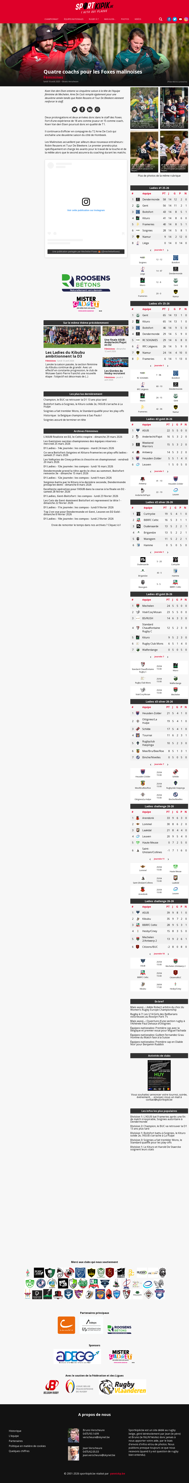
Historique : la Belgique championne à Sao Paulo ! (73, 415)
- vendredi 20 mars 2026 (86, 460)
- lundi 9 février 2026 (79, 507)
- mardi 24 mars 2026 (79, 448)
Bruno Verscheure (70, 82)
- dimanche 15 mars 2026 (84, 472)
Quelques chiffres (19, 1451)
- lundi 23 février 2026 (81, 496)
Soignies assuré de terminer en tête (65, 420)
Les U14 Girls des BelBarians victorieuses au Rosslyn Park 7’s (153, 1015)
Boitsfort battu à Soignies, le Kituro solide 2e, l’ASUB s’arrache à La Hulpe (83, 405)
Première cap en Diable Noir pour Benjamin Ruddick (156, 1043)
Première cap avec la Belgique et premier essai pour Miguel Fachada (158, 1029)
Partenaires (16, 1441)
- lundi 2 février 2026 (79, 518)
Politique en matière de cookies (27, 1446)
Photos (125, 19)
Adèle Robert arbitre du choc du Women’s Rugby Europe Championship (157, 1008)
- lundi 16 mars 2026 (78, 466)
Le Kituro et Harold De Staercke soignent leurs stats (155, 1148)
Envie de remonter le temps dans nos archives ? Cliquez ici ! (86, 525)
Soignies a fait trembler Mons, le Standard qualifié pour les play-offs (84, 411)
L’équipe (14, 1436)
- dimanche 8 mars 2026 (85, 483)
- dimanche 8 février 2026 (82, 513)
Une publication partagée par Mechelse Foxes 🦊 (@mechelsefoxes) (86, 251)
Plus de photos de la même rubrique (159, 175)
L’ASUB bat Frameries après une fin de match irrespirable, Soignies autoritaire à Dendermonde (157, 1119)
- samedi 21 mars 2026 (86, 453)
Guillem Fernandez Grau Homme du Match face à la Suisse (157, 1036)
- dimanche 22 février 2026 (82, 501)
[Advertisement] (20, 134)
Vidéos (138, 19)
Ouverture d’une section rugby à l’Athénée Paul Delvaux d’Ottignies (157, 1022)
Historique (15, 1431)
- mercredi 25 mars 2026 (81, 442)
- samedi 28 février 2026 (85, 490)
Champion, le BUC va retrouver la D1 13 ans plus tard (75, 399)
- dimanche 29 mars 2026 (83, 437)
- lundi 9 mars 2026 (78, 477)
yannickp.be (117, 1473)
